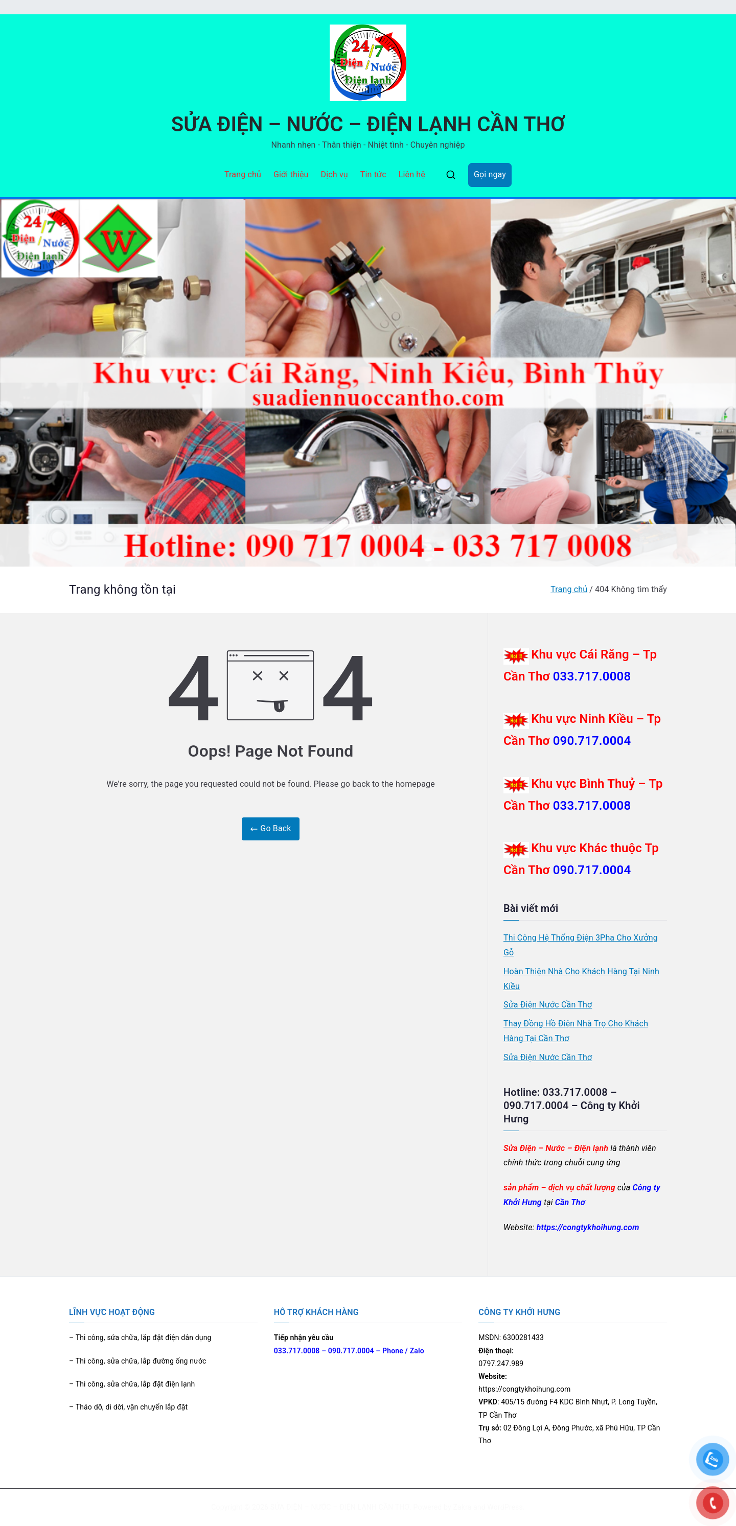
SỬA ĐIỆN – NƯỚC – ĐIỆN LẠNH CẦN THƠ (368, 124)
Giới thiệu (291, 174)
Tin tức (373, 174)
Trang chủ (242, 174)
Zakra (462, 1507)
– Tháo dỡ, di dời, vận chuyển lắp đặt (128, 1407)
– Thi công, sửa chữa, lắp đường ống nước (137, 1361)
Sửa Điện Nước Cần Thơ (547, 1004)
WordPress (504, 1507)
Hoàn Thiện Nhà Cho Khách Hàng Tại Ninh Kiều (581, 979)
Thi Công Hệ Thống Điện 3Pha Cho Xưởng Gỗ (580, 945)
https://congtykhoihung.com (588, 1227)
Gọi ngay (490, 174)
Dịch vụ (334, 174)
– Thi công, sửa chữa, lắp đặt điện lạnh (132, 1384)
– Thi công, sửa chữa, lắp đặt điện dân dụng (140, 1337)
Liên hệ (412, 174)
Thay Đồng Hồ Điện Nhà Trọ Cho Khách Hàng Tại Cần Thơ (575, 1031)
